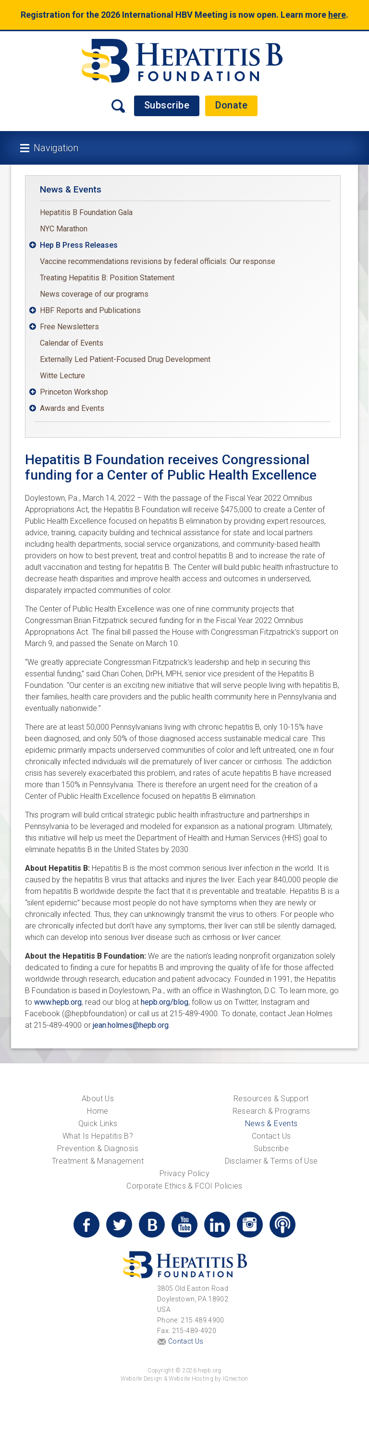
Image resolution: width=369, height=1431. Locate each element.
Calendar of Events (71, 343)
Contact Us (271, 1136)
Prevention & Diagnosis (97, 1148)
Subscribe (167, 105)
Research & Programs (271, 1111)
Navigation (56, 148)
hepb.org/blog (164, 1002)
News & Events (70, 189)
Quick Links (98, 1123)
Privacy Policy (184, 1173)
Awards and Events (72, 408)
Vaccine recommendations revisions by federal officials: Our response (157, 261)
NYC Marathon (63, 228)
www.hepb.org (58, 1002)
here (337, 15)
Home (97, 1111)
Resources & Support (271, 1098)
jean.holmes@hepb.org (131, 1025)
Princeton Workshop (74, 392)
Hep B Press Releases (79, 245)
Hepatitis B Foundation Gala (86, 212)
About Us (98, 1098)
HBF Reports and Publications (90, 310)
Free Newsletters (69, 326)
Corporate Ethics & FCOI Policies (184, 1185)
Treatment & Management (98, 1161)
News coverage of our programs (94, 294)
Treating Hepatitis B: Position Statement (107, 277)
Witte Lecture (62, 375)
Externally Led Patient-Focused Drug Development (125, 359)
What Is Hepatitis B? (97, 1136)
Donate (231, 105)
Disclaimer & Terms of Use (271, 1161)
